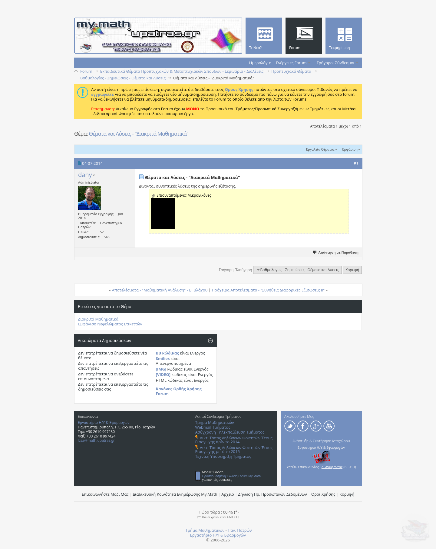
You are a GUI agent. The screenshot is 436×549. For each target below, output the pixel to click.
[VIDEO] (163, 374)
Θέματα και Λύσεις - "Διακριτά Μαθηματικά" (138, 133)
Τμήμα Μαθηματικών (214, 422)
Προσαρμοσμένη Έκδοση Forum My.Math (231, 476)
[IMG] (161, 369)
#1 (356, 163)
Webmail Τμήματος (212, 427)
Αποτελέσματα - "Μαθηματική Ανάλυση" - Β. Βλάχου (160, 290)
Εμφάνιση (350, 149)
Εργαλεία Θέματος (320, 149)
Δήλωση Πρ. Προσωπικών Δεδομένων (272, 494)
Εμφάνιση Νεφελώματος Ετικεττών (110, 324)
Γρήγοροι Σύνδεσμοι (336, 62)
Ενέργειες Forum (291, 62)
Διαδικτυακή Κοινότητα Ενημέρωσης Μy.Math (175, 494)
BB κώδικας (167, 353)
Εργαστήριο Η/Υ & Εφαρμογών (104, 422)
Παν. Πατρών (240, 530)
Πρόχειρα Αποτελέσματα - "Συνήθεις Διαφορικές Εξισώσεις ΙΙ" (268, 290)
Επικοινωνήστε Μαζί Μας (105, 494)
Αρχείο (227, 494)
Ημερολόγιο (260, 62)
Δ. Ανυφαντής (332, 466)
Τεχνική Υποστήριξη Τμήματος (223, 456)
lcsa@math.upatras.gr (96, 440)
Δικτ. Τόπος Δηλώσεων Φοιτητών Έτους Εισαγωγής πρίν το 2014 (233, 439)
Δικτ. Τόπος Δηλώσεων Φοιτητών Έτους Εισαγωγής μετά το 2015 (233, 449)
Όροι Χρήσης (323, 494)
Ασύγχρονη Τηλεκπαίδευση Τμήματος (229, 432)
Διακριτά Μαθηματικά (98, 319)
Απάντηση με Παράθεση (335, 252)
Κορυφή (352, 269)
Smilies (163, 358)
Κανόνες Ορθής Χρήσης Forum (179, 391)
